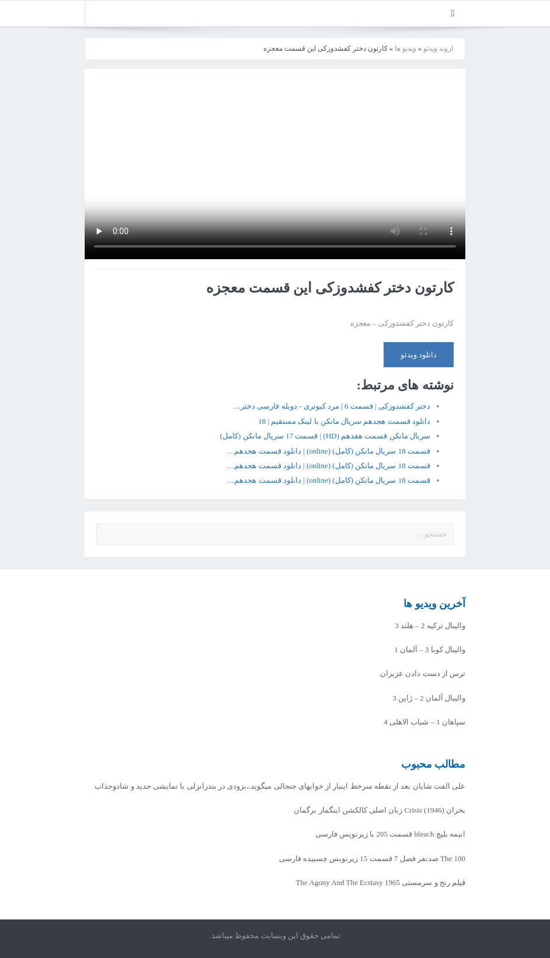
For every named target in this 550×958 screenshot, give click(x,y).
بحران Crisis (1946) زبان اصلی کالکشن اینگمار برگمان (379, 810)
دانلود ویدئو (419, 354)
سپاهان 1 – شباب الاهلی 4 (424, 721)
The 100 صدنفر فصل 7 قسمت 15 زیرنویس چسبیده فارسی (372, 858)
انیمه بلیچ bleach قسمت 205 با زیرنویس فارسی (390, 834)
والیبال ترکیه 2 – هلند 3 (430, 625)
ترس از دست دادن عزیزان (422, 673)
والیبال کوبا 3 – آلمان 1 (429, 649)
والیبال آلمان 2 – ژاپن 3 (428, 698)
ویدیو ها (405, 48)
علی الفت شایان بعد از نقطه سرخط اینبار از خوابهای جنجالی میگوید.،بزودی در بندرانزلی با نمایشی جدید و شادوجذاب (280, 786)
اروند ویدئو (438, 48)
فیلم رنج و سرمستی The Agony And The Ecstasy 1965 (381, 882)
